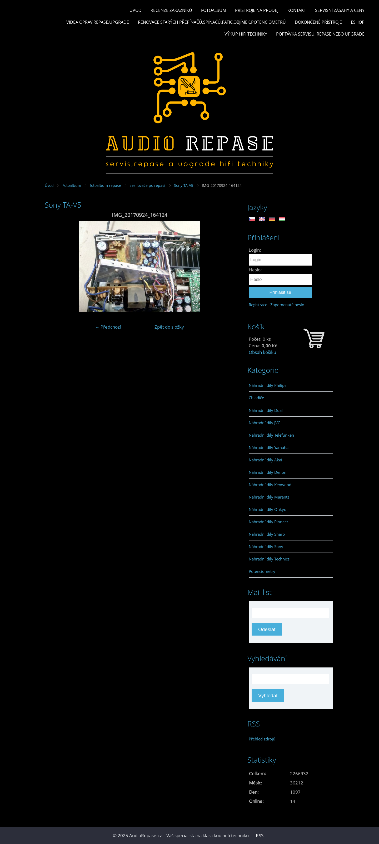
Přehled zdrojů (262, 738)
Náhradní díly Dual (266, 410)
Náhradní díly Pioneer (268, 521)
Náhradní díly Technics (269, 559)
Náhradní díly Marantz (269, 497)
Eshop (358, 22)
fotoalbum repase (105, 185)
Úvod (135, 10)
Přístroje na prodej (256, 10)
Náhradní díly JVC (264, 422)
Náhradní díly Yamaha (268, 447)
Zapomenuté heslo (287, 304)
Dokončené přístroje (318, 22)
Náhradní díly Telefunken (271, 435)
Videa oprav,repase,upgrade (97, 22)
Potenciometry (262, 571)
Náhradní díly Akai (265, 459)
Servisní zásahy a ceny (340, 10)
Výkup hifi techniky (246, 34)
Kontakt (296, 10)
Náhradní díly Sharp (267, 534)
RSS (259, 835)
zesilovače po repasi (147, 185)
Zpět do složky (169, 327)
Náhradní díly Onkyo (267, 509)
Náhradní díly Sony (266, 546)
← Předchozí (108, 327)
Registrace (258, 304)
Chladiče (256, 397)
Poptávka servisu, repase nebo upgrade (320, 34)
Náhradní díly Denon (267, 472)
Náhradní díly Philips (267, 385)
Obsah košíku (262, 352)
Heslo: (255, 270)
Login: (255, 250)
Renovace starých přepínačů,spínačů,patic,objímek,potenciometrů (212, 22)
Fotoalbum (213, 10)
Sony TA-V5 (183, 185)
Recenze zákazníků (171, 10)
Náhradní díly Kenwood (270, 484)
